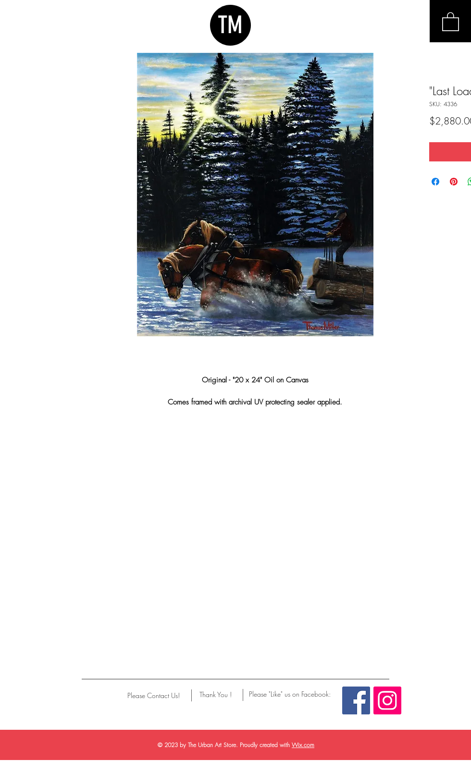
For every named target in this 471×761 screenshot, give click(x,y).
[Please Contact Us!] (153, 695)
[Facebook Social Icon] (356, 700)
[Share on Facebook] (435, 181)
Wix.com (303, 745)
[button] (450, 21)
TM (230, 25)
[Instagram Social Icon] (387, 700)
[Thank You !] (215, 694)
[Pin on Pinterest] (453, 181)
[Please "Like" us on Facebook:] (290, 694)
